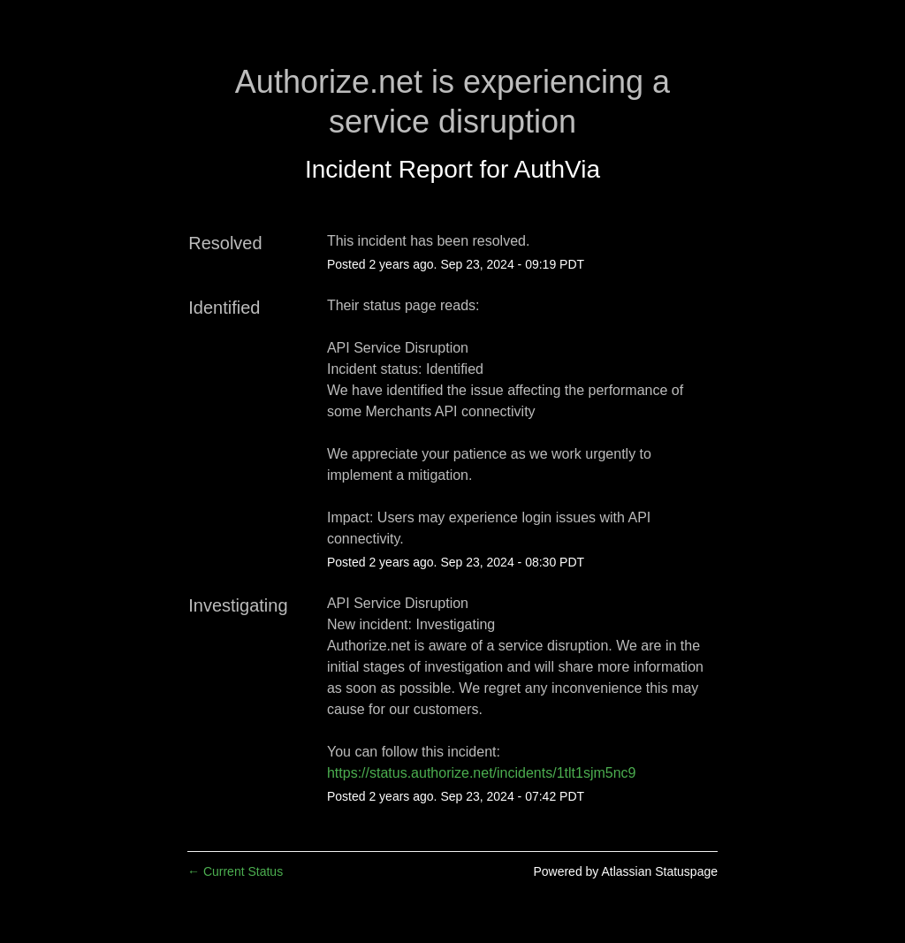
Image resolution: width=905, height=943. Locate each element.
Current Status (235, 871)
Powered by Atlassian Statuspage (625, 871)
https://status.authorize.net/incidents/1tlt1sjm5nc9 (481, 772)
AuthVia (557, 169)
